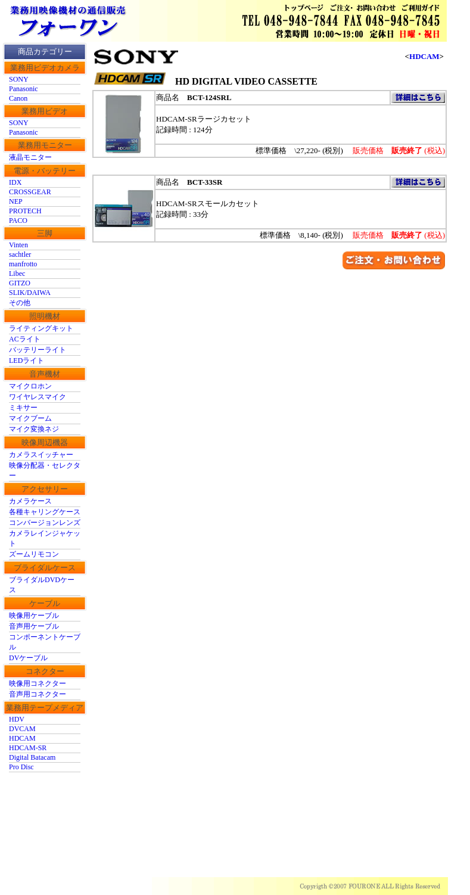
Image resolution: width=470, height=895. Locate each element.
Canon (18, 98)
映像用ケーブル (34, 615)
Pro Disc (21, 767)
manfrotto (23, 264)
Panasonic (23, 89)
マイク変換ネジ (34, 429)
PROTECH (25, 211)
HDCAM (22, 738)
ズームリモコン (34, 554)
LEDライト (26, 360)
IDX (15, 182)
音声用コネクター (37, 694)
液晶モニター (30, 157)
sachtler (20, 254)
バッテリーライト (37, 350)
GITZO (19, 283)
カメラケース (30, 501)
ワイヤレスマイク (37, 397)
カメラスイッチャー (41, 454)
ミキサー (23, 407)
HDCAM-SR (27, 748)
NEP (16, 201)
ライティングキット (41, 328)
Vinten (18, 245)
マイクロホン (30, 386)
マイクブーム (30, 418)
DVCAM (22, 729)
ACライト (25, 339)
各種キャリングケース (44, 512)
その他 (19, 303)
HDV (16, 719)
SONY (19, 79)
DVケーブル (28, 658)
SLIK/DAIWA (30, 292)
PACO (18, 220)
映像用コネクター (37, 683)
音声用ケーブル (34, 626)
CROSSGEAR (30, 192)
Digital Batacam (32, 757)
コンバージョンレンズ (44, 522)
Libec (17, 273)
